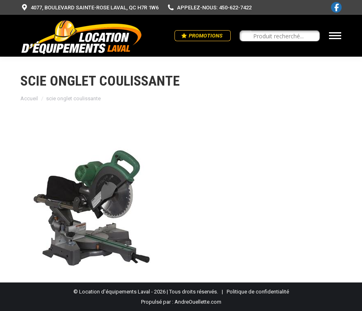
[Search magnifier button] (245, 36)
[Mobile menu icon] (335, 36)
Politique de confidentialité (258, 292)
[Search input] (283, 36)
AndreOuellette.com (197, 302)
